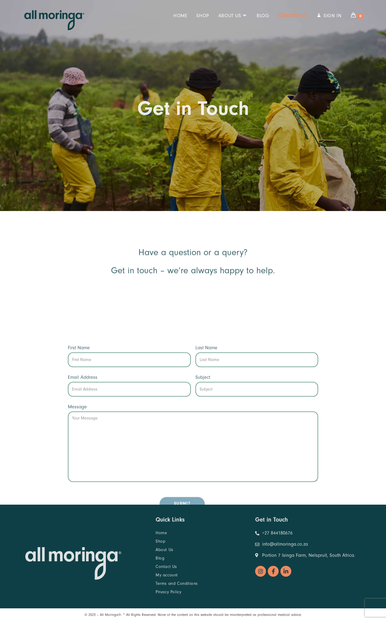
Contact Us (166, 566)
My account (167, 575)
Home (161, 532)
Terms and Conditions (177, 583)
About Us (164, 549)
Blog (160, 558)
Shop (160, 541)
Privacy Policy (168, 591)
